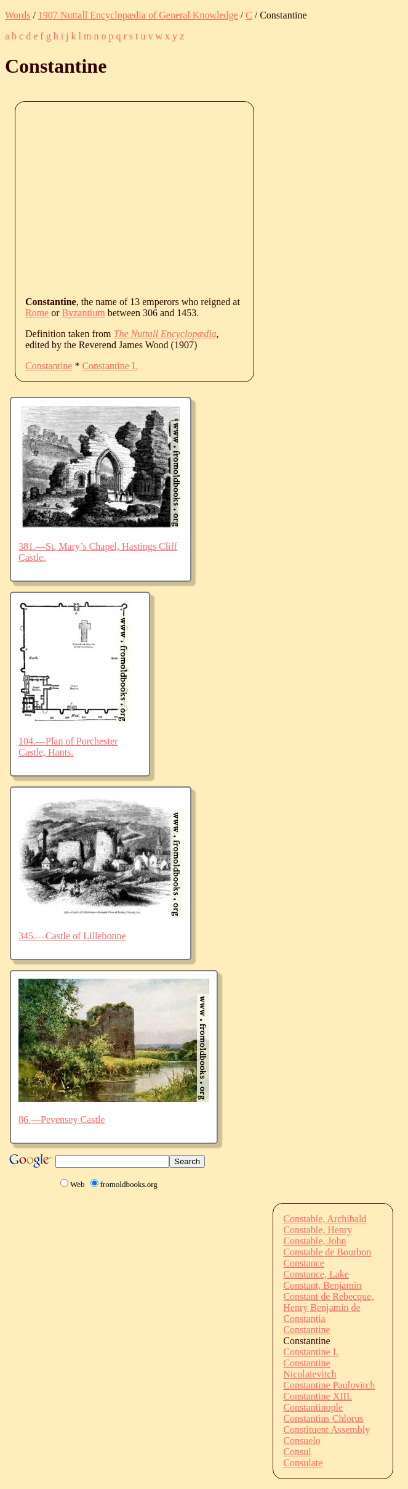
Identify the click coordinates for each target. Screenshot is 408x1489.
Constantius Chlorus (323, 1418)
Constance (303, 1263)
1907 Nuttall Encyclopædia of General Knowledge (138, 15)
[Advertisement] (216, 198)
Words (17, 15)
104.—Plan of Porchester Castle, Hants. (68, 746)
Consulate (302, 1463)
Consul (297, 1451)
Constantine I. (109, 366)
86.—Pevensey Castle (61, 1119)
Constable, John (314, 1241)
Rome (37, 313)
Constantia (304, 1318)
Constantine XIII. (317, 1396)
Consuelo (301, 1440)
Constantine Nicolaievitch (309, 1368)
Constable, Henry (317, 1230)
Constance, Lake (316, 1274)
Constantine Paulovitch (329, 1385)
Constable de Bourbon (327, 1252)
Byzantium (83, 313)
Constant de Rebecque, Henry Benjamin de (328, 1302)
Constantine (48, 366)
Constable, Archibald (324, 1219)
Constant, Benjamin (322, 1285)
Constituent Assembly (326, 1429)
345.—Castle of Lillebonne (72, 936)
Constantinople (313, 1407)
